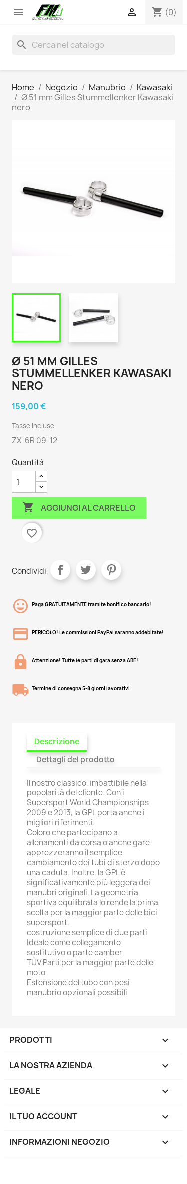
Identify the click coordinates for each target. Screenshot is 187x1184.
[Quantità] (24, 482)
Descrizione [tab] (56, 741)
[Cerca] (93, 45)
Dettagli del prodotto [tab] (75, 759)
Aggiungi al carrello (79, 507)
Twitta (86, 570)
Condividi (60, 570)
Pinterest (111, 570)
